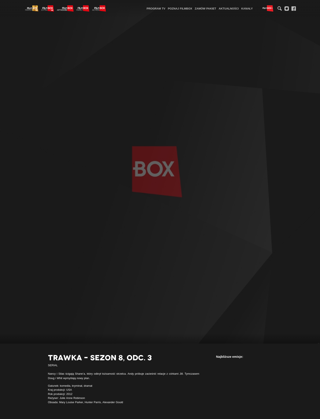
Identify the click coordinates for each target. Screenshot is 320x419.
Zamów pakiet (205, 8)
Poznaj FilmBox (180, 8)
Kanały (247, 8)
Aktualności (229, 8)
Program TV (156, 8)
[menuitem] (156, 8)
